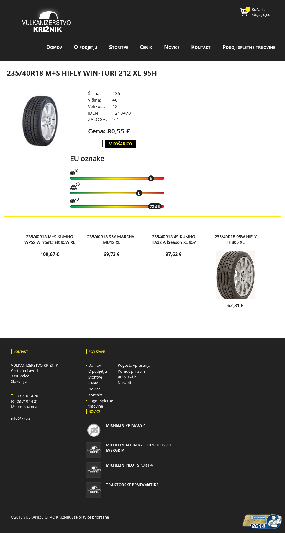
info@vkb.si (21, 418)
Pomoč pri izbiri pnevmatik (131, 374)
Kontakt (201, 47)
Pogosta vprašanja (134, 365)
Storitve (118, 47)
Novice (171, 47)
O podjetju (85, 47)
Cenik (146, 47)
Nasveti (124, 382)
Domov (54, 47)
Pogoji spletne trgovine (248, 47)
